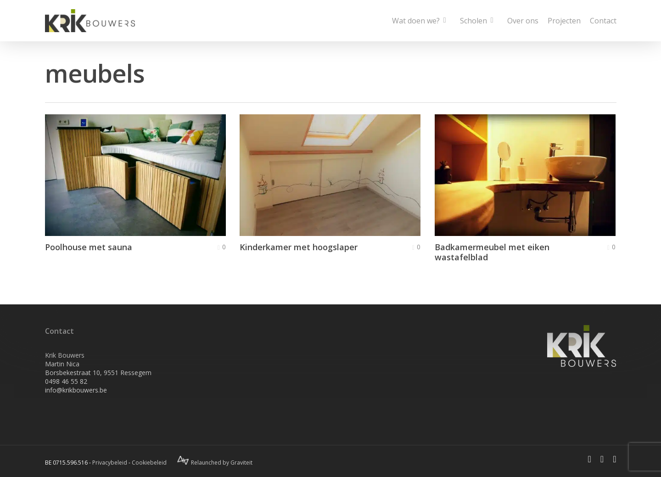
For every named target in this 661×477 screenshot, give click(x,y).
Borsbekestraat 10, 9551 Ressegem (98, 372)
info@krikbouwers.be (76, 390)
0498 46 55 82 (66, 381)
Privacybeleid (109, 462)
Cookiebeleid (149, 462)
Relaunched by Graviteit (214, 462)
